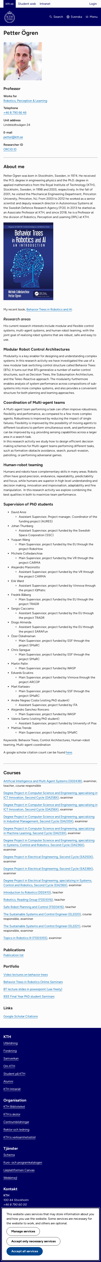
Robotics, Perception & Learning (25, 101)
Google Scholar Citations (20, 1016)
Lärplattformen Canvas (18, 1170)
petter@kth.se (13, 137)
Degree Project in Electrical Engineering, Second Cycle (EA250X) (48, 857)
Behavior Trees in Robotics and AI (49, 309)
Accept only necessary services (33, 1241)
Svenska (76, 17)
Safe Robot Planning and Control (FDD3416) (33, 907)
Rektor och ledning (16, 1129)
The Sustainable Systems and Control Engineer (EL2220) (42, 914)
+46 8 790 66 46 (14, 112)
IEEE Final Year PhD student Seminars (28, 996)
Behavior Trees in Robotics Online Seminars (33, 982)
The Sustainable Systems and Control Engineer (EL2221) (41, 926)
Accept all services (24, 1251)
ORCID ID (9, 149)
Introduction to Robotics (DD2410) (27, 892)
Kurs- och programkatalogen (22, 1162)
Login (93, 4)
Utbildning (10, 1043)
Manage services (23, 1231)
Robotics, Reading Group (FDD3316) (28, 899)
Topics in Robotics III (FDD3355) (25, 938)
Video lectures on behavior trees (25, 974)
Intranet (45, 4)
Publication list (13, 955)
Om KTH (9, 1066)
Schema (9, 1155)
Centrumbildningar (16, 1122)
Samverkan (11, 1058)
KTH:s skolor (11, 1114)
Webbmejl (10, 1178)
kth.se (10, 4)
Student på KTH (14, 1074)
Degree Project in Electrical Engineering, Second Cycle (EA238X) (48, 868)
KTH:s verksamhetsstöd (19, 1137)
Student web (27, 4)
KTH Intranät (12, 1089)
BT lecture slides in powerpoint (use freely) (32, 989)
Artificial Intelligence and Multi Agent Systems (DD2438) (42, 781)
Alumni (8, 1081)
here (69, 752)
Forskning (10, 1051)
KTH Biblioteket (14, 1106)
